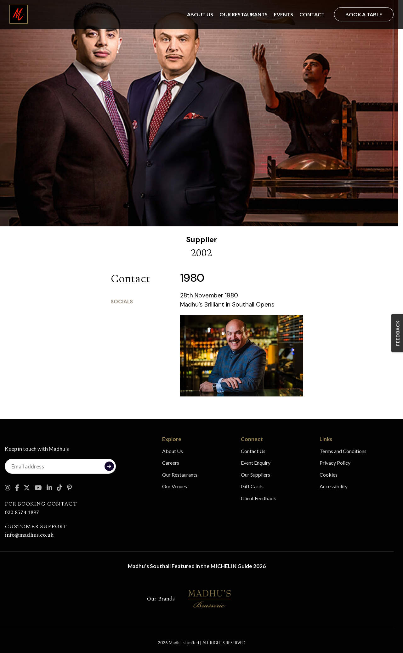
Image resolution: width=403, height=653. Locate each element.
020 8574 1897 (22, 512)
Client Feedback (258, 498)
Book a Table (363, 14)
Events (283, 14)
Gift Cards (252, 486)
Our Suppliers (255, 475)
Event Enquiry (255, 463)
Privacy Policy (335, 463)
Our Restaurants (243, 14)
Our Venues (174, 486)
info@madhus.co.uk (29, 535)
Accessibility (334, 486)
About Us (200, 14)
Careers (170, 463)
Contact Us (253, 451)
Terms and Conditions (343, 451)
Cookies (329, 475)
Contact (312, 14)
